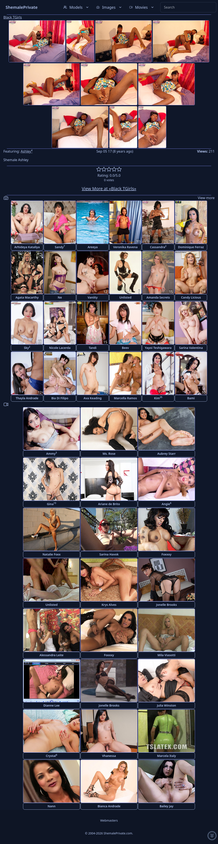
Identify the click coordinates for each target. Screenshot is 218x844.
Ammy (51, 453)
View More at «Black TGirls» (109, 188)
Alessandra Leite (52, 655)
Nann (51, 806)
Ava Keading (93, 398)
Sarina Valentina (191, 348)
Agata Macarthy (27, 297)
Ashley (27, 151)
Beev (125, 348)
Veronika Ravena (125, 247)
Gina (51, 503)
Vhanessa (109, 756)
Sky (27, 347)
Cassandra (158, 247)
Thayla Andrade (27, 398)
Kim (158, 398)
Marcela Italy (166, 756)
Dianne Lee (51, 705)
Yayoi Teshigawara (158, 348)
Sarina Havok (109, 554)
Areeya (92, 247)
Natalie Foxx (52, 554)
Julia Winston (166, 705)
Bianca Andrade (109, 806)
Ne (60, 297)
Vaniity (93, 297)
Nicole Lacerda (59, 348)
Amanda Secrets (158, 297)
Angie (166, 503)
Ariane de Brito (109, 504)
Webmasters (109, 820)
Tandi (93, 348)
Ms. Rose (109, 454)
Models (76, 7)
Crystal (51, 755)
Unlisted (125, 297)
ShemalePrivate (21, 7)
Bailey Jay (167, 806)
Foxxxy (166, 554)
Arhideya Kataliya (27, 247)
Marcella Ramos (125, 398)
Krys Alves (109, 605)
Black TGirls (12, 17)
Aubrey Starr (166, 454)
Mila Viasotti (167, 655)
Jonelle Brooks (166, 605)
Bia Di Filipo (59, 398)
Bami (191, 398)
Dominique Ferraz (191, 247)
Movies (142, 7)
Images (109, 7)
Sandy (60, 247)
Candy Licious (191, 297)
